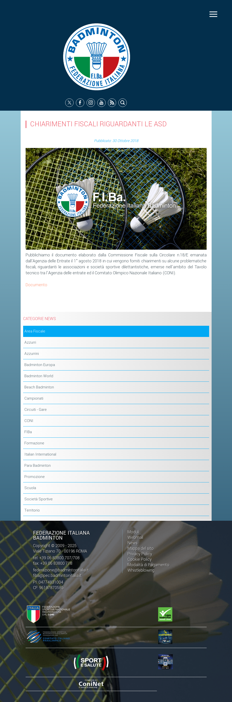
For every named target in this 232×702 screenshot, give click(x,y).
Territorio (32, 510)
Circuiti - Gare (35, 410)
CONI (28, 421)
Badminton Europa (39, 365)
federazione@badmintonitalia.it (61, 570)
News (133, 543)
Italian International (40, 454)
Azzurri (30, 342)
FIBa (28, 432)
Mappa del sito (141, 548)
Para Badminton (37, 465)
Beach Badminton (39, 387)
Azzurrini (31, 354)
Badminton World (38, 376)
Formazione (34, 443)
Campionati (33, 398)
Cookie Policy (140, 559)
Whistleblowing (141, 570)
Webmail (135, 537)
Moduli (133, 532)
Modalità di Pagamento (148, 565)
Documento (36, 285)
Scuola (30, 488)
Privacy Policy (140, 554)
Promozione (34, 477)
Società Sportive (38, 499)
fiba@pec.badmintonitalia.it (57, 575)
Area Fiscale (34, 331)
